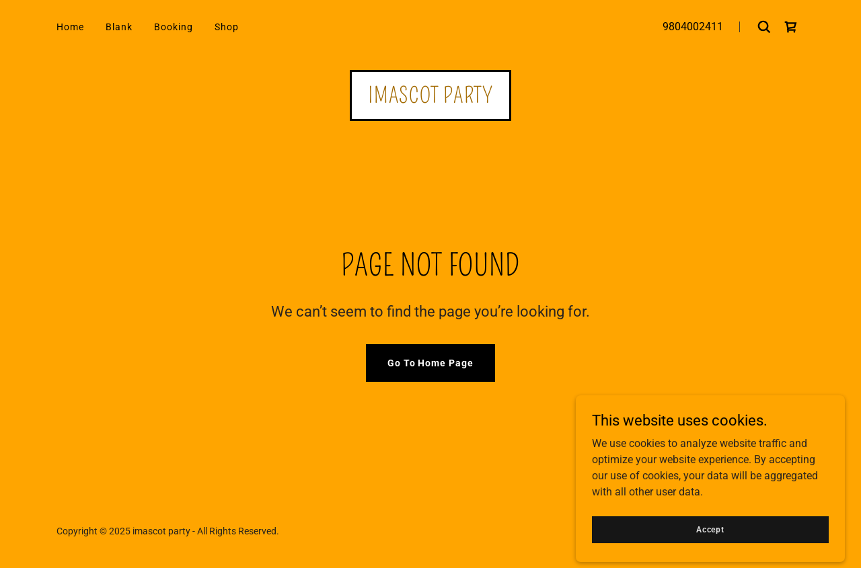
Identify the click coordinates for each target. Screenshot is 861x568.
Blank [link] (119, 27)
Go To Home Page (430, 363)
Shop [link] (227, 27)
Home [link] (70, 27)
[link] (791, 26)
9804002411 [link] (693, 26)
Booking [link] (173, 27)
